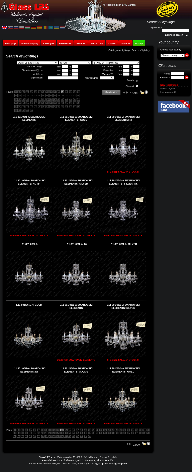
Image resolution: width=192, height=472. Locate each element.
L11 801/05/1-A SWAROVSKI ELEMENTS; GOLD (76, 118)
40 (35, 99)
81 (62, 106)
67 (74, 103)
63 (59, 103)
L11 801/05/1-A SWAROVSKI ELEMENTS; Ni (123, 118)
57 (35, 103)
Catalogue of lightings (119, 50)
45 (55, 99)
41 (39, 99)
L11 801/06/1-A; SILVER (123, 244)
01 (16, 92)
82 (66, 106)
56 (31, 103)
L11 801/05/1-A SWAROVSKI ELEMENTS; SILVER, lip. (123, 182)
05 (31, 92)
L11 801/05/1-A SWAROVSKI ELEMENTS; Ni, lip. (29, 182)
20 (23, 95)
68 (78, 103)
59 (43, 103)
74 (35, 106)
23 (35, 95)
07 (39, 92)
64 (62, 103)
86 (16, 110)
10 (51, 92)
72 (27, 106)
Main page (10, 43)
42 (43, 99)
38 (27, 99)
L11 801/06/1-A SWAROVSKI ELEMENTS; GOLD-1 (76, 370)
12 (59, 92)
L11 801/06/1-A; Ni (76, 244)
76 (43, 106)
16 (74, 92)
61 (51, 103)
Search (130, 80)
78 (51, 106)
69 (16, 106)
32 (70, 95)
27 (51, 95)
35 (16, 99)
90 (31, 110)
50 (74, 99)
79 (55, 106)
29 (59, 95)
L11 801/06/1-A (29, 244)
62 (55, 103)
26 (47, 95)
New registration (169, 85)
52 (16, 103)
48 (66, 99)
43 (47, 99)
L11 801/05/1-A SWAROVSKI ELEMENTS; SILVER (76, 182)
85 (78, 106)
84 (74, 106)
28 (55, 95)
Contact (112, 43)
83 (70, 106)
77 (47, 106)
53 (20, 103)
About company (29, 43)
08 (43, 92)
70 (20, 106)
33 (74, 95)
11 (55, 92)
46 (59, 99)
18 (16, 95)
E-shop (139, 43)
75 (39, 106)
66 (70, 103)
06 (35, 92)
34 (78, 95)
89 (27, 110)
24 (39, 95)
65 (66, 103)
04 (27, 92)
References (65, 43)
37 (23, 99)
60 (47, 103)
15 (70, 92)
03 (23, 92)
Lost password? (168, 92)
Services (81, 43)
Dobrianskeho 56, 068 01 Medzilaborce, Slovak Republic (87, 457)
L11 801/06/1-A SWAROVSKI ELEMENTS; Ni (29, 370)
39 (31, 99)
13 (62, 92)
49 (70, 99)
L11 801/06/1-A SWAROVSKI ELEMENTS (76, 306)
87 (20, 110)
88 (23, 110)
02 (20, 92)
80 (59, 106)
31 (66, 95)
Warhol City (97, 43)
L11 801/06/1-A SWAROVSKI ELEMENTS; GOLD (123, 370)
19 (20, 95)
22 (31, 95)
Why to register (167, 88)
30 (62, 95)
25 (43, 95)
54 (23, 103)
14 (66, 92)
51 (78, 99)
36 (20, 99)
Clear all (129, 86)
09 (47, 92)
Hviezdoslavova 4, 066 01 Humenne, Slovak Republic (85, 460)
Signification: (156, 27)
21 (27, 95)
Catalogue (48, 43)
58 (39, 103)
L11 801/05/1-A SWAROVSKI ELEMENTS (29, 118)
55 (27, 103)
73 (31, 106)
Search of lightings (141, 50)
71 (23, 106)
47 (62, 99)
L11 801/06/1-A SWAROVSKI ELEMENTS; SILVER (123, 306)
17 (78, 92)
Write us (125, 43)
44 (51, 99)
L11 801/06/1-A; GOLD (29, 304)
